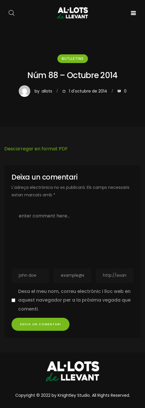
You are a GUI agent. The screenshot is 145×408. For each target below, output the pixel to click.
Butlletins (73, 58)
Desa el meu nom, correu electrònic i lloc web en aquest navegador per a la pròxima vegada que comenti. (74, 300)
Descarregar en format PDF (36, 148)
